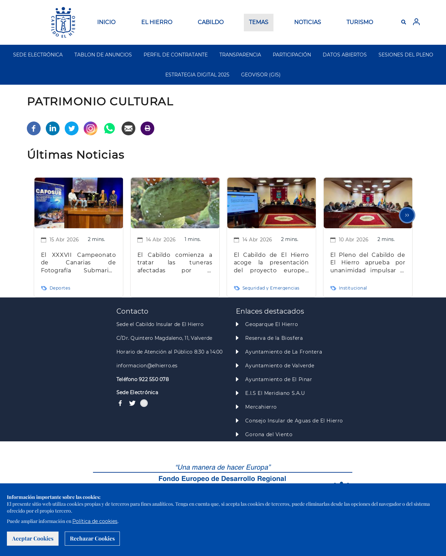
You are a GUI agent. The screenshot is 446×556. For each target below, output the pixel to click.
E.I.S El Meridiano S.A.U (275, 393)
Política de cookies (94, 521)
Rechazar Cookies (92, 538)
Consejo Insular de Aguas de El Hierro (294, 421)
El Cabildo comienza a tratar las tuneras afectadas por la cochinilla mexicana (174, 263)
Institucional (353, 288)
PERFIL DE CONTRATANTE (176, 55)
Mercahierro (261, 407)
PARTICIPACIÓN (292, 55)
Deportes (60, 288)
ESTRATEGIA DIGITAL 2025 (197, 75)
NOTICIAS (307, 22)
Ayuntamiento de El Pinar (278, 379)
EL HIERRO (156, 22)
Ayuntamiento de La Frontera (283, 352)
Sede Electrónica (137, 392)
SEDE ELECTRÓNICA (38, 55)
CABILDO (211, 22)
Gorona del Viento (268, 434)
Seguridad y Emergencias (271, 288)
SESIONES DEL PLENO (405, 55)
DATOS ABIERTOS (345, 55)
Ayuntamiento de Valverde (279, 366)
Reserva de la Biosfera (274, 338)
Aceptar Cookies (32, 538)
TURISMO (359, 22)
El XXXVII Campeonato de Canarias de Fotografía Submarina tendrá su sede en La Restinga (78, 263)
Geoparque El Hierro (271, 324)
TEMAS (258, 22)
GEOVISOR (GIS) (261, 75)
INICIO (106, 22)
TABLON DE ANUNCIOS (103, 55)
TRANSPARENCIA (240, 55)
